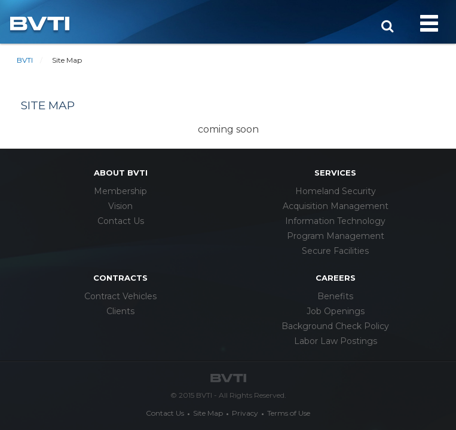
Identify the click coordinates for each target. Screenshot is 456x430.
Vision (120, 206)
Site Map (208, 412)
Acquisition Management (335, 206)
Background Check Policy (335, 326)
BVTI (25, 60)
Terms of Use (288, 412)
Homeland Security (335, 191)
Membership (120, 191)
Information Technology (335, 221)
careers (336, 277)
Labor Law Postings (335, 341)
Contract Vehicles (120, 296)
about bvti (121, 172)
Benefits (335, 296)
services (335, 172)
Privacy (245, 412)
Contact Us (120, 221)
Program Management (335, 236)
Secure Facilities (335, 250)
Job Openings (336, 311)
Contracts (120, 277)
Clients (120, 311)
